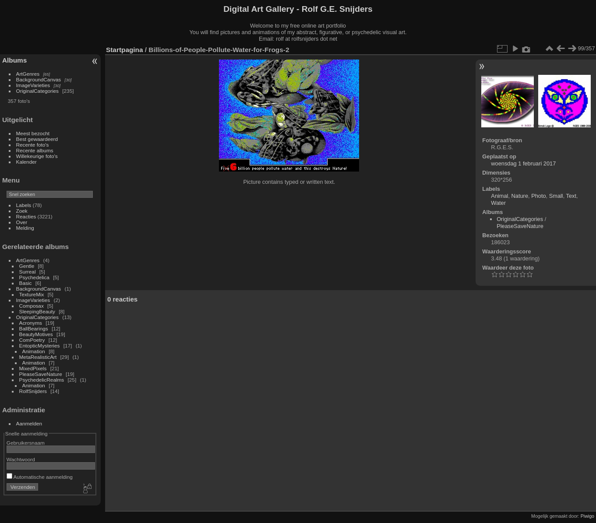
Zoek (22, 211)
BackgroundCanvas (38, 79)
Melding (25, 228)
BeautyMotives (36, 334)
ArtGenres (28, 74)
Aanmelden (29, 423)
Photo (538, 196)
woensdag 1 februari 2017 (523, 163)
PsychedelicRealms (41, 380)
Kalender (26, 162)
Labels (24, 205)
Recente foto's (32, 144)
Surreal (27, 271)
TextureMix (31, 294)
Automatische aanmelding (40, 477)
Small (556, 196)
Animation (33, 351)
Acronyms (30, 323)
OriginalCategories (37, 91)
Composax (31, 306)
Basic (25, 283)
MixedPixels (33, 368)
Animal (499, 196)
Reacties (26, 216)
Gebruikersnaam (26, 443)
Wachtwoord (21, 459)
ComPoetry (32, 340)
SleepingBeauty (37, 311)
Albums (14, 60)
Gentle (27, 266)
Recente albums (34, 150)
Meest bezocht (33, 133)
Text (571, 196)
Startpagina (124, 49)
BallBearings (33, 328)
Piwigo (587, 516)
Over (22, 222)
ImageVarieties (33, 85)
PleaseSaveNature (40, 374)
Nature (519, 196)
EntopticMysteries (39, 345)
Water (498, 203)
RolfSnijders (33, 391)
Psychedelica (34, 277)
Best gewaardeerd (37, 139)
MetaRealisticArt (38, 357)
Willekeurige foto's (37, 156)
